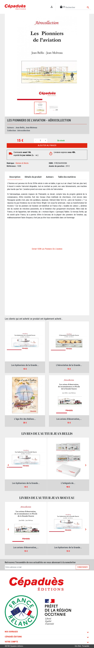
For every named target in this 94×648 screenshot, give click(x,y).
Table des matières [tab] (67, 177)
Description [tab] (14, 177)
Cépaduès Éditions (13, 637)
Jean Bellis (20, 127)
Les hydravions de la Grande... (25, 365)
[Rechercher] (78, 7)
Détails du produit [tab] (33, 177)
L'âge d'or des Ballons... (25, 419)
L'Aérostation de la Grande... (69, 365)
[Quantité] (40, 140)
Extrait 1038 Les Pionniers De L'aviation (47, 249)
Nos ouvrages (11, 632)
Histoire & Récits (22, 163)
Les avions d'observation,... (69, 419)
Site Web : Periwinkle (82, 646)
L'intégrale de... (68, 483)
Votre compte (11, 642)
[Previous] (8, 465)
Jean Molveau (31, 127)
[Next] (85, 465)
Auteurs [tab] (49, 177)
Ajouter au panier (47, 145)
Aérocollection (23, 130)
